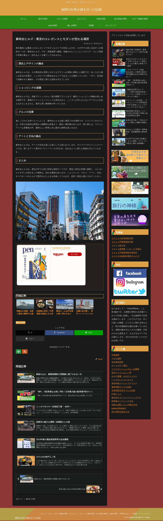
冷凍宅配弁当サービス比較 (123, 390)
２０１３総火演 (118, 245)
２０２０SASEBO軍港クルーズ (125, 256)
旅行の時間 (20, 322)
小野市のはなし (124, 514)
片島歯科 (115, 355)
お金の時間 (113, 514)
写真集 (134, 514)
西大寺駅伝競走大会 (120, 412)
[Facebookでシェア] (59, 332)
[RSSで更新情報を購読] (23, 351)
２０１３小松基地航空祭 (122, 238)
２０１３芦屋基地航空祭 (122, 242)
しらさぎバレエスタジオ (122, 380)
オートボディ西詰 (119, 365)
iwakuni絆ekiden (118, 408)
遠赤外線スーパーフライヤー (124, 383)
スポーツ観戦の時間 (60, 514)
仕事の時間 (90, 514)
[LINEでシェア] (88, 332)
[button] (30, 338)
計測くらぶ (116, 394)
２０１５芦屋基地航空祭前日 (124, 252)
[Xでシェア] (30, 332)
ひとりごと (73, 514)
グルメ (81, 514)
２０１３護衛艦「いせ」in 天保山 (126, 249)
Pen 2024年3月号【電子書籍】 (61, 248)
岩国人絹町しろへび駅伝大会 (124, 405)
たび (49, 514)
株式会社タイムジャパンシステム (126, 398)
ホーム (43, 514)
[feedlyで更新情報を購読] (18, 351)
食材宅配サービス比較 (121, 387)
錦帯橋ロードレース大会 (122, 401)
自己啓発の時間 (101, 514)
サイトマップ (144, 514)
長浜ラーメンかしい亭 (121, 373)
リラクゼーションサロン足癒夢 (125, 369)
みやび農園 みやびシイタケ (124, 376)
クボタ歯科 (116, 358)
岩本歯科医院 (117, 362)
